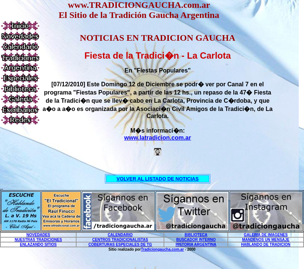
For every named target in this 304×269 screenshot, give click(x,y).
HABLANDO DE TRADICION (265, 244)
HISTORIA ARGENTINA (196, 244)
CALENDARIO (120, 235)
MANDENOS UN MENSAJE (265, 240)
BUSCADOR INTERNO (196, 240)
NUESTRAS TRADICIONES (38, 240)
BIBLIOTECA (195, 235)
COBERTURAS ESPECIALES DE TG (120, 244)
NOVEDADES (38, 235)
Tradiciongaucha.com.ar (162, 249)
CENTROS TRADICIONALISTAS (120, 240)
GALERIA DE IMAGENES (266, 235)
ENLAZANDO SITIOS (38, 244)
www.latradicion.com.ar (157, 137)
